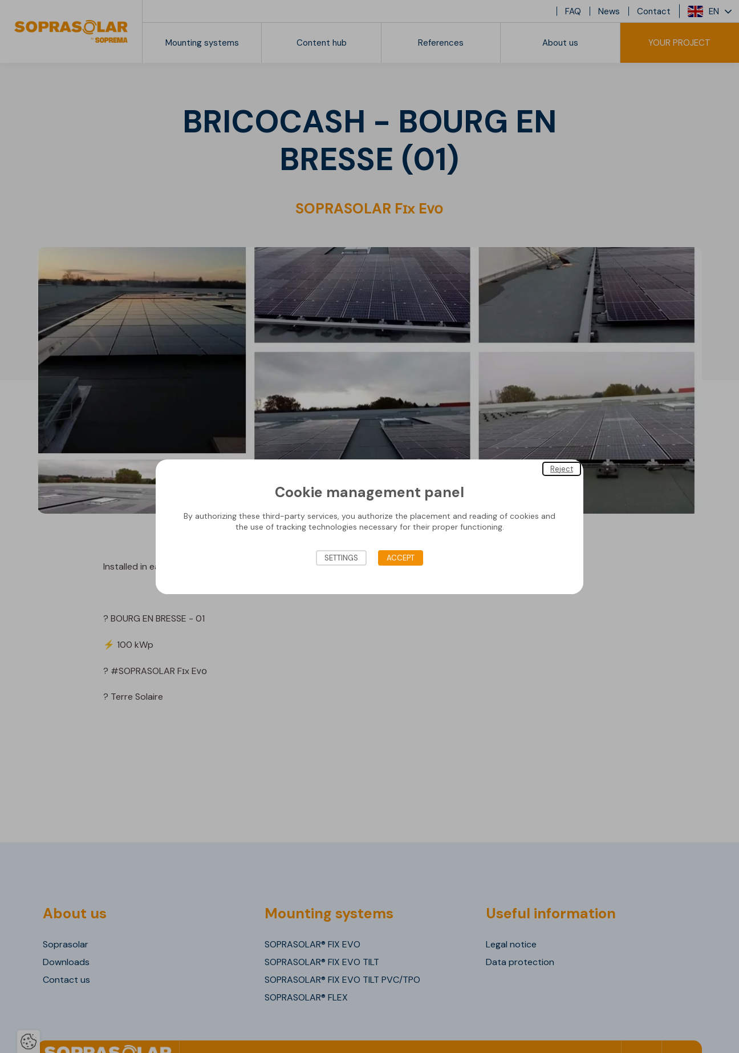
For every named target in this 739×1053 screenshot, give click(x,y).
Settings (341, 558)
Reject (561, 468)
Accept (401, 558)
